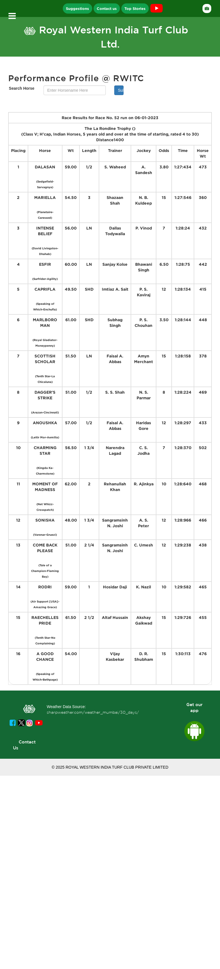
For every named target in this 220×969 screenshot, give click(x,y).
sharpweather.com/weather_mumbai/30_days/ (93, 712)
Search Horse (21, 88)
